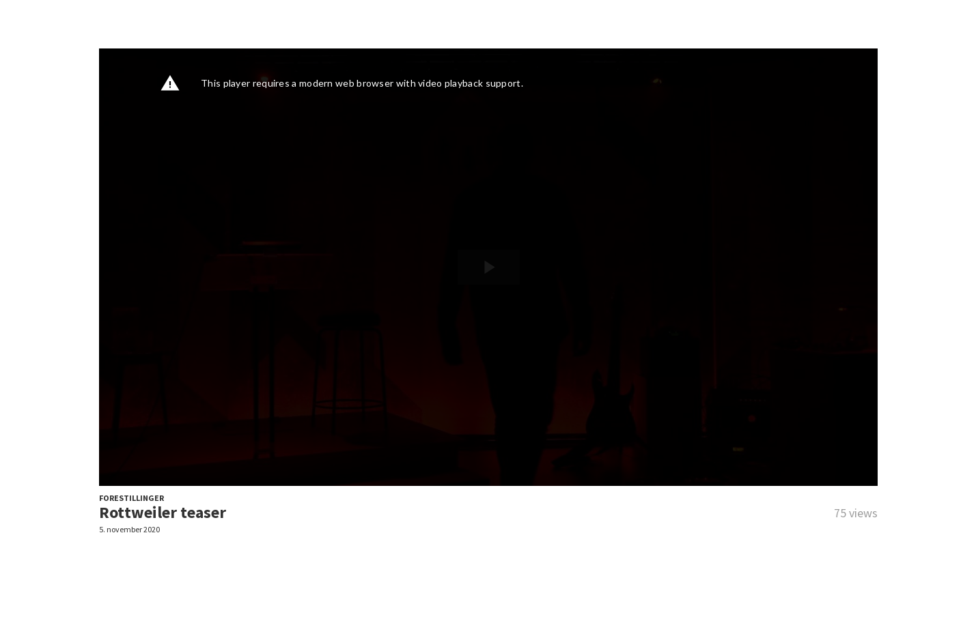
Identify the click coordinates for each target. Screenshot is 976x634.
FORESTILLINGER (131, 498)
